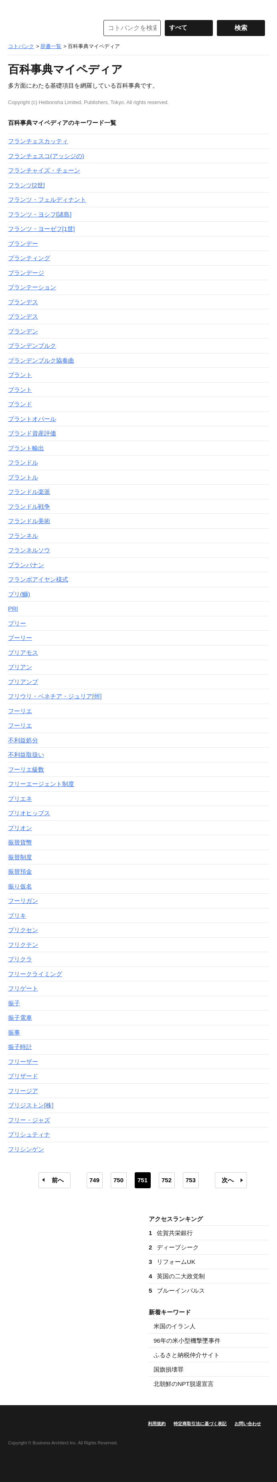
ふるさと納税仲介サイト (187, 1355)
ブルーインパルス (177, 1290)
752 (167, 1180)
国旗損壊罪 (169, 1369)
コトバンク (47, 28)
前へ (58, 1180)
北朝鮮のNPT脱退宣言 (184, 1383)
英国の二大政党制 (177, 1276)
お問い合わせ (248, 1423)
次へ (228, 1180)
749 (94, 1180)
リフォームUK (172, 1261)
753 (191, 1180)
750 (118, 1180)
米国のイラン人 (175, 1326)
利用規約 (157, 1423)
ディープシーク (174, 1247)
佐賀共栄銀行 (171, 1233)
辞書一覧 (50, 46)
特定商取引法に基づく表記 (200, 1423)
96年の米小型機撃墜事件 (187, 1340)
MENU (16, 8)
